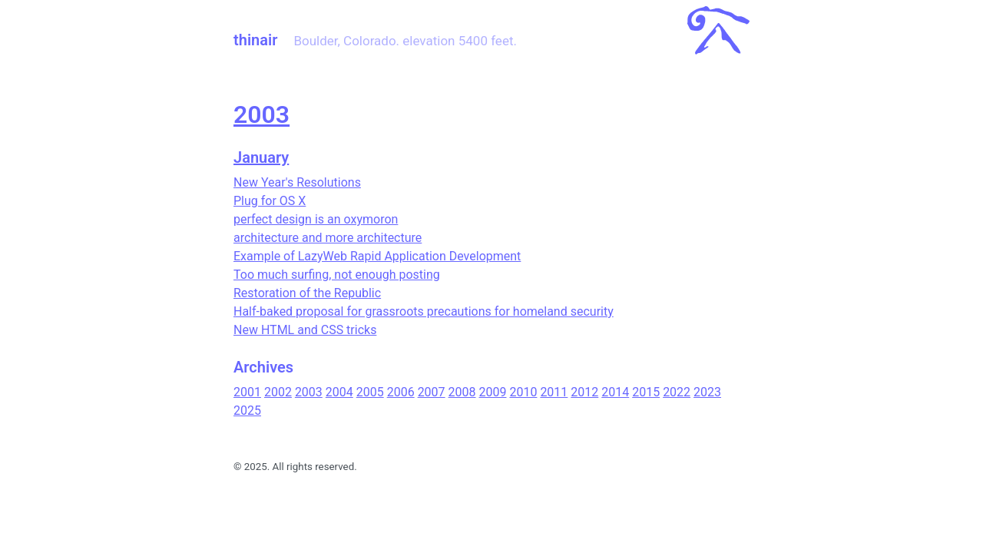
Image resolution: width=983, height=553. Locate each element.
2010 (523, 392)
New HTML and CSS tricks (304, 330)
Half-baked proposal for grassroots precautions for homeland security (423, 311)
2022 (676, 392)
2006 (401, 392)
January (261, 157)
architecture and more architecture (327, 237)
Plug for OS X (269, 201)
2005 (370, 392)
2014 (615, 392)
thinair (255, 40)
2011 (554, 392)
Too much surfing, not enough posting (336, 274)
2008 (462, 392)
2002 (278, 392)
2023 (707, 392)
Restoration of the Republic (307, 293)
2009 (493, 392)
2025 (247, 410)
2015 (646, 392)
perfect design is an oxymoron (315, 219)
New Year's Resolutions (297, 182)
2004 (339, 392)
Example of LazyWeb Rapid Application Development (377, 256)
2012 (584, 392)
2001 (247, 392)
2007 (431, 392)
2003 (261, 114)
